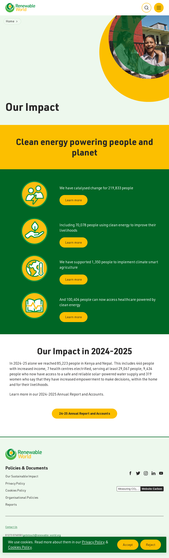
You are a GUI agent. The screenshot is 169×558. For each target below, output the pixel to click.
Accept (130, 547)
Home (10, 21)
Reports (11, 504)
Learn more (73, 200)
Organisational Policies (21, 497)
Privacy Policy (93, 542)
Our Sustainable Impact (21, 476)
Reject (153, 547)
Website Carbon (152, 488)
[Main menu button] (159, 8)
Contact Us (11, 527)
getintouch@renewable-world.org (42, 535)
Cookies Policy (20, 547)
